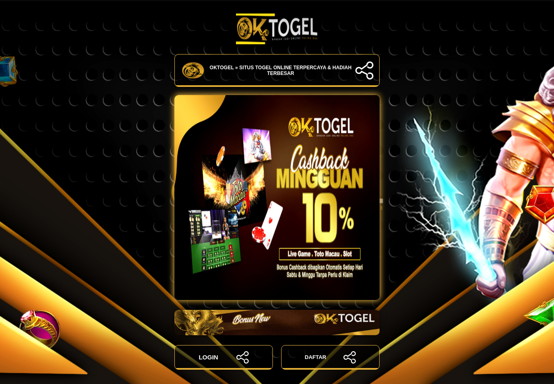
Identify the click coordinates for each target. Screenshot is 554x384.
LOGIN (224, 357)
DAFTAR (330, 357)
